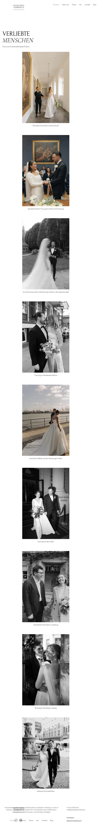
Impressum (70, 817)
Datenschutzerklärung (74, 821)
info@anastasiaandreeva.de (76, 810)
